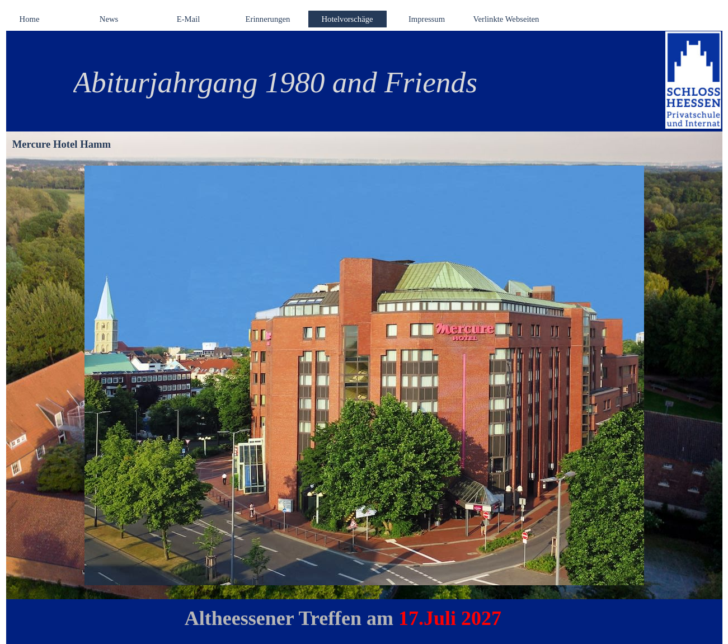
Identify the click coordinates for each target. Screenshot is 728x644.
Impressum (426, 19)
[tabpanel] (350, 82)
